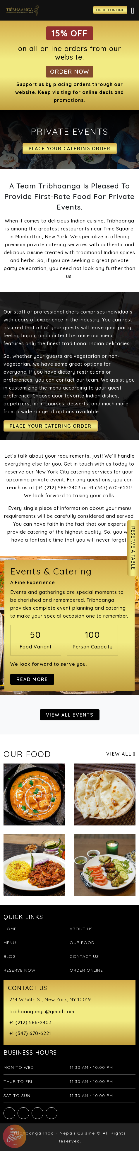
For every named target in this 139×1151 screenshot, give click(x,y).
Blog (10, 956)
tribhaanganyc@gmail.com (41, 1012)
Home (10, 928)
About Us (81, 928)
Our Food (82, 942)
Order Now (69, 71)
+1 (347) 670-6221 (30, 1033)
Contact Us (84, 956)
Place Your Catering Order (70, 148)
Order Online (86, 970)
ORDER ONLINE (110, 10)
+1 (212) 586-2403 (30, 1022)
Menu (10, 942)
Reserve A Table (133, 548)
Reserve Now (20, 970)
